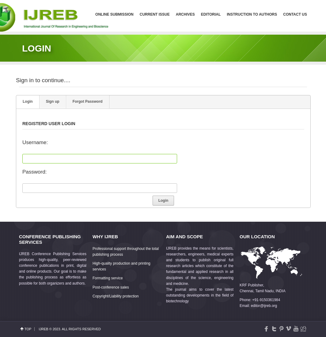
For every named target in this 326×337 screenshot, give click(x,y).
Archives (185, 14)
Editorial (211, 14)
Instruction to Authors (252, 14)
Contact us (295, 14)
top (28, 329)
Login (28, 101)
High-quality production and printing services (121, 266)
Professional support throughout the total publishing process (126, 252)
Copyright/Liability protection (116, 296)
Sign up (52, 101)
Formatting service (108, 278)
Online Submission (114, 14)
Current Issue (155, 14)
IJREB (43, 329)
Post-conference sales (111, 287)
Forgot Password (88, 101)
